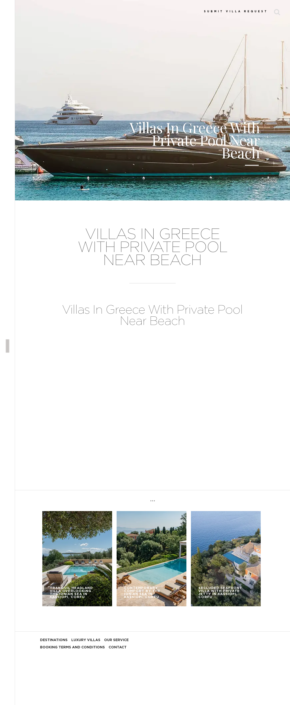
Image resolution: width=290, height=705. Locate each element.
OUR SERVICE (116, 640)
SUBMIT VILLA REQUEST (236, 11)
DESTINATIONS (54, 640)
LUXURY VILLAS (85, 640)
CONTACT (118, 647)
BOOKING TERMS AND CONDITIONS (72, 647)
